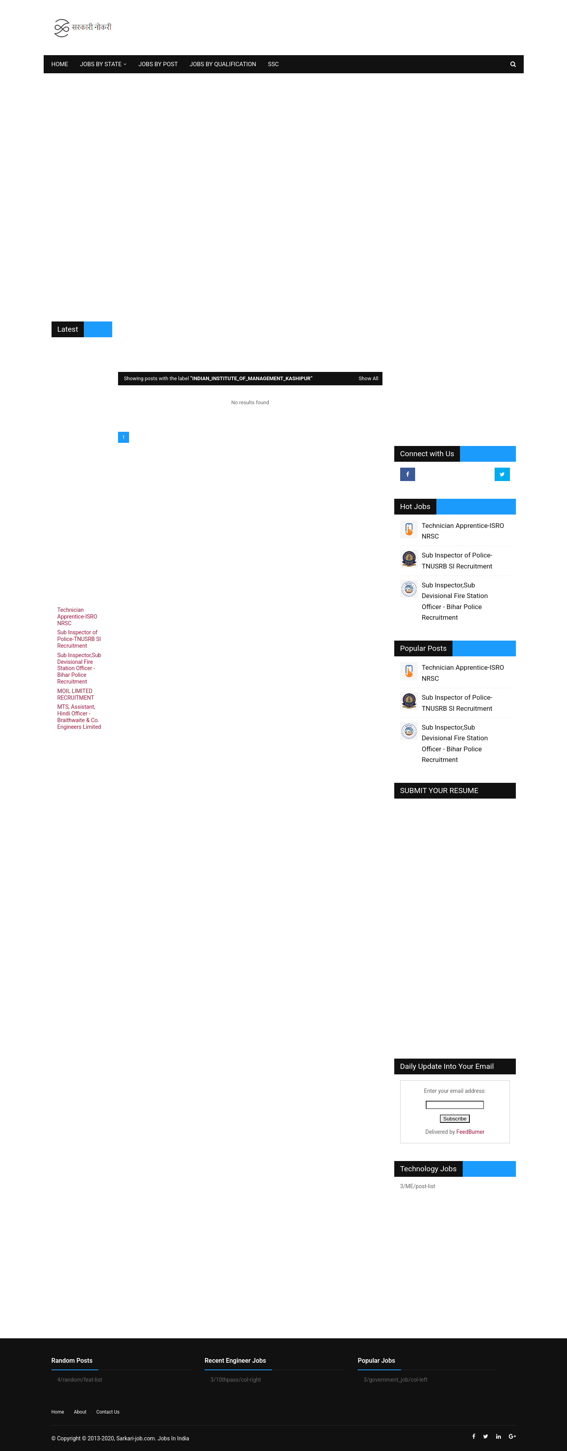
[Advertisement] (372, 27)
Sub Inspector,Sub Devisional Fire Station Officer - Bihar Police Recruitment (79, 668)
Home (58, 1412)
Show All (369, 378)
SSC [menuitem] (273, 64)
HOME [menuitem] (60, 64)
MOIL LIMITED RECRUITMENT (75, 694)
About (80, 1412)
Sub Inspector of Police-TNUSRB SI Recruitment (79, 639)
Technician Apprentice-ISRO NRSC (77, 616)
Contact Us (108, 1412)
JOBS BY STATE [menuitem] (101, 64)
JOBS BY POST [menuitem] (158, 64)
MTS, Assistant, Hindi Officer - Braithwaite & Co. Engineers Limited (79, 717)
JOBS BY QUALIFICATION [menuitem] (223, 64)
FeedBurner (470, 1132)
